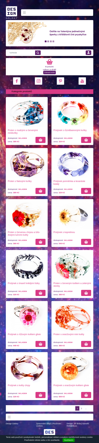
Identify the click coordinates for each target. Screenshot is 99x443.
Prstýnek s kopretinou (64, 232)
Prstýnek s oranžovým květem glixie (71, 385)
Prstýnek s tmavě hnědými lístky (24, 283)
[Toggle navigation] (24, 12)
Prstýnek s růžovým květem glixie (24, 334)
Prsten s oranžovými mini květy (68, 334)
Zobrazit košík (49, 72)
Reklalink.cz (72, 426)
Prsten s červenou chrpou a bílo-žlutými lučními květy (24, 233)
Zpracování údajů (43, 423)
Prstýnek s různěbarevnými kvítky (70, 130)
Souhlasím (68, 440)
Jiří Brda (77, 423)
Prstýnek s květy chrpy (19, 385)
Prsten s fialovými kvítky (20, 181)
